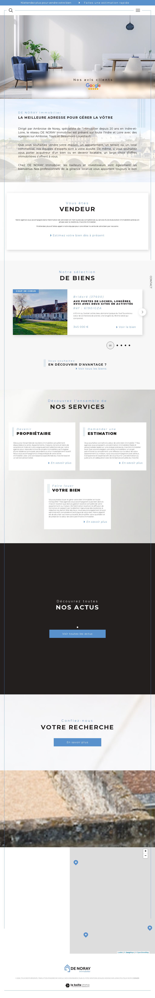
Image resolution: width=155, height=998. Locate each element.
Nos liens (115, 978)
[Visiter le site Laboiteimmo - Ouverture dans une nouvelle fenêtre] (77, 988)
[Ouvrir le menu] (138, 10)
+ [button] (146, 851)
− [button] (146, 856)
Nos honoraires (71, 978)
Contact (150, 282)
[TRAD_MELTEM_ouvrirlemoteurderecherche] (11, 10)
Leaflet (120, 952)
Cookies (136, 978)
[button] (142, 312)
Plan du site (83, 978)
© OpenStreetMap (142, 952)
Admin (107, 978)
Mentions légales (96, 978)
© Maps (129, 952)
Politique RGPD (126, 978)
